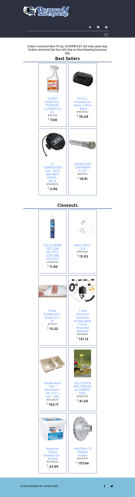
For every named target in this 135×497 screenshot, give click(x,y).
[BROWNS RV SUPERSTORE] (46, 11)
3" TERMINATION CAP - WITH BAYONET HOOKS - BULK (52, 173)
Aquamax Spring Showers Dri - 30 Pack (52, 454)
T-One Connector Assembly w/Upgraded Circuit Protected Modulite (82, 321)
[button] (90, 27)
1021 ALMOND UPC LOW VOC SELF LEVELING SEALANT (52, 252)
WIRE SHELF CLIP (82, 247)
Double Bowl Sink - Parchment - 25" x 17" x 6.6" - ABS (52, 390)
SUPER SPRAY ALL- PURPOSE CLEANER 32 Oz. (52, 105)
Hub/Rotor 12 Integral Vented (82, 452)
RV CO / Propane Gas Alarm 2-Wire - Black (82, 104)
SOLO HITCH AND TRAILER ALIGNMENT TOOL (83, 388)
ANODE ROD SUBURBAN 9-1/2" (82, 168)
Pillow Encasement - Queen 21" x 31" (53, 316)
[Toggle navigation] (106, 34)
